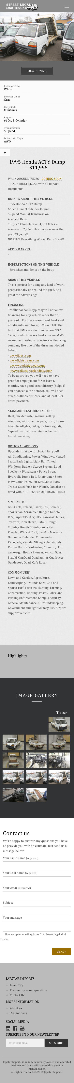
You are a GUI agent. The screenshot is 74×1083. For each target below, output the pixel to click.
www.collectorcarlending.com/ (31, 371)
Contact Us (17, 995)
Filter (61, 713)
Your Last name (20, 873)
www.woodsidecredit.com (27, 365)
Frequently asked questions (29, 990)
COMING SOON (52, 179)
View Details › (37, 70)
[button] (2, 46)
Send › (61, 951)
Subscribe (56, 1043)
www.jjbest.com (20, 355)
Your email (17, 888)
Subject (8, 902)
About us (16, 1008)
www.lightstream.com (24, 360)
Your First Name (20, 858)
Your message (12, 917)
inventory (16, 985)
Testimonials (18, 1013)
